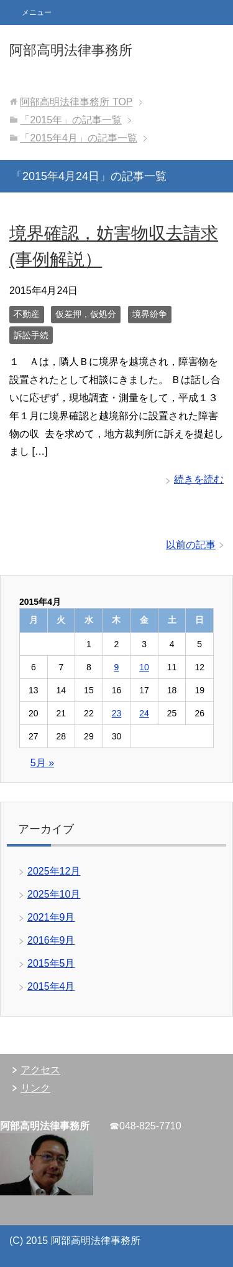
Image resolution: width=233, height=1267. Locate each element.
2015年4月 (51, 986)
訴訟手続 (31, 335)
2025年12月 (53, 871)
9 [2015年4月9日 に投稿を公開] (116, 667)
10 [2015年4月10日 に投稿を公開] (144, 667)
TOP (76, 102)
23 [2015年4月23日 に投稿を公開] (117, 713)
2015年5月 (51, 963)
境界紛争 (149, 314)
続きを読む (199, 479)
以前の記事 (191, 544)
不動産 (27, 314)
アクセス (40, 1070)
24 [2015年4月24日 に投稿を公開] (144, 713)
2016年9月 (51, 940)
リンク (35, 1088)
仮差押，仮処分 (85, 314)
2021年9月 (51, 917)
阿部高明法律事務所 (70, 50)
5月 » (42, 762)
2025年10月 (53, 894)
